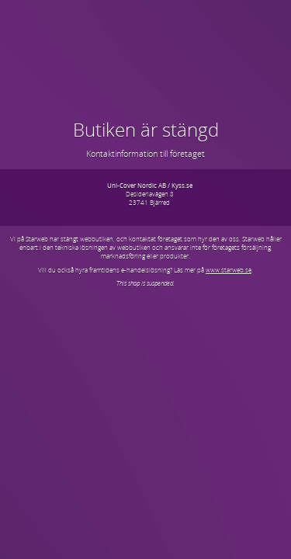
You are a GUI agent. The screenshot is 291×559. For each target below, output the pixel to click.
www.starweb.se (228, 270)
